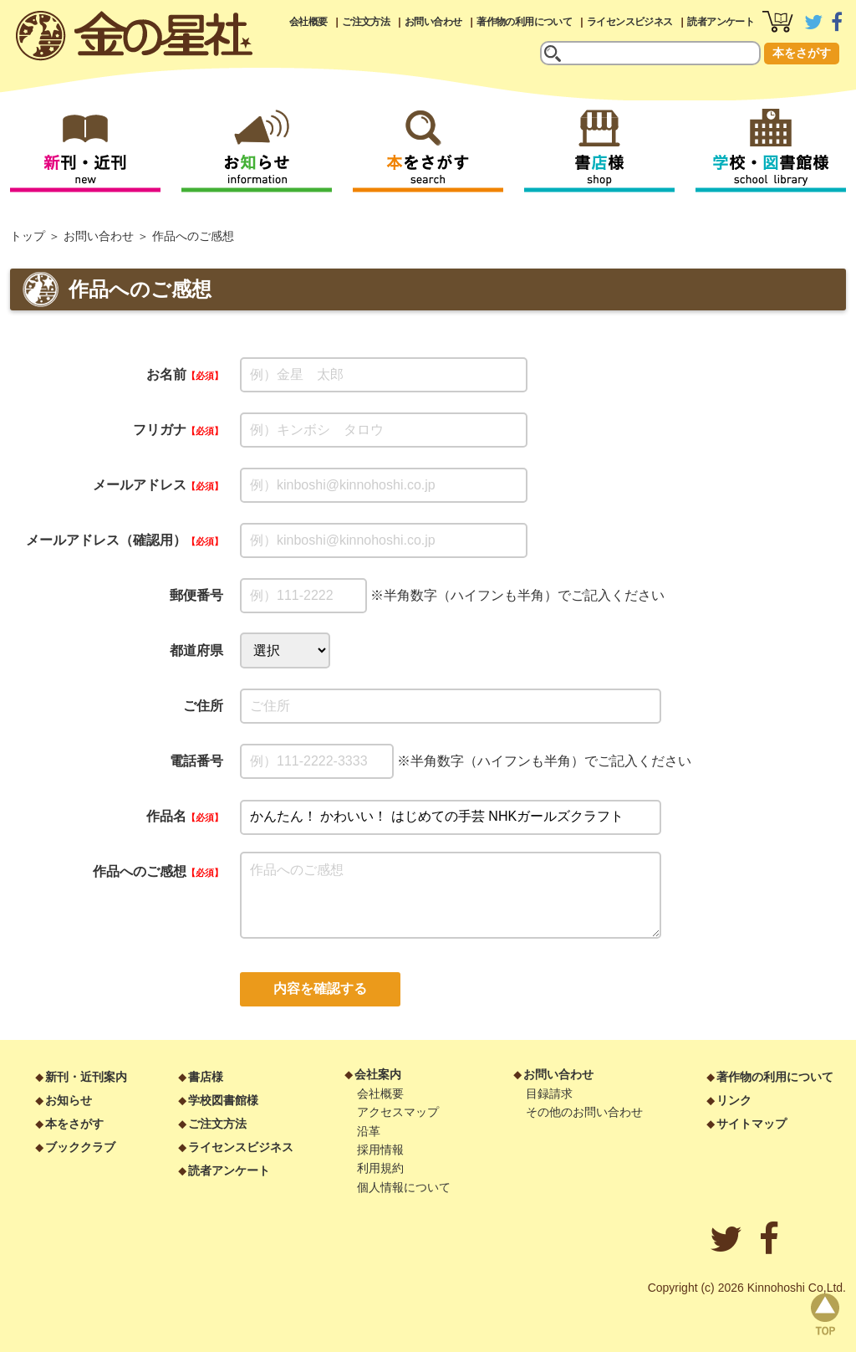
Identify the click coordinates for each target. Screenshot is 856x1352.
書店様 (205, 1076)
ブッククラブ (80, 1147)
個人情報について (404, 1187)
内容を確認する (320, 988)
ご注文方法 (366, 22)
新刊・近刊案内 (86, 1076)
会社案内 (377, 1074)
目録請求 (549, 1093)
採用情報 (380, 1149)
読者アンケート (720, 22)
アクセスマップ (398, 1112)
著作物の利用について (524, 22)
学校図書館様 (223, 1100)
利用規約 (380, 1168)
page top (825, 1314)
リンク (734, 1100)
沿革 (368, 1131)
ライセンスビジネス (630, 22)
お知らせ (68, 1100)
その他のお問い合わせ (584, 1112)
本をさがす (801, 52)
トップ (27, 236)
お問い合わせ (433, 22)
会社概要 (308, 22)
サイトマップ (751, 1123)
